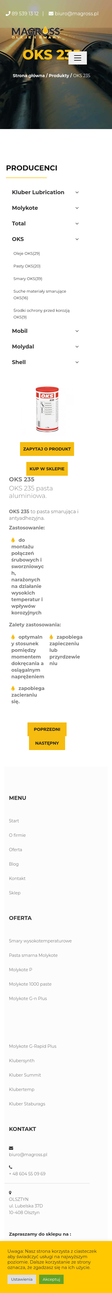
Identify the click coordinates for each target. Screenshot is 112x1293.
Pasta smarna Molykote (33, 955)
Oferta (15, 849)
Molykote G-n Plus (28, 998)
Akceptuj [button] (51, 1279)
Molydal (23, 346)
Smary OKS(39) (27, 278)
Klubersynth (22, 1060)
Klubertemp (21, 1089)
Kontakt (17, 878)
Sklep (15, 893)
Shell (19, 362)
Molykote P (20, 969)
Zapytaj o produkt (47, 449)
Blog (14, 864)
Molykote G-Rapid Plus (32, 1046)
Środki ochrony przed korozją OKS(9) (41, 313)
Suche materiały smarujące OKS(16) (39, 294)
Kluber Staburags (27, 1104)
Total (19, 223)
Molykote (25, 208)
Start (14, 821)
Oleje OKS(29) (26, 253)
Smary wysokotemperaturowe (40, 941)
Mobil (19, 331)
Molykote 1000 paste (30, 984)
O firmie (17, 835)
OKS (18, 239)
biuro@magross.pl (77, 14)
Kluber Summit (25, 1075)
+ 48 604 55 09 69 (27, 1174)
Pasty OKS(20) (27, 266)
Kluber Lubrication (38, 192)
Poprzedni (47, 729)
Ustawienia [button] (22, 1279)
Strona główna (29, 75)
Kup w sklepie (47, 469)
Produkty (59, 75)
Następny (47, 743)
